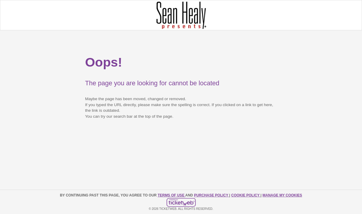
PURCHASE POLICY (211, 195)
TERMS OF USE (171, 195)
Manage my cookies (282, 195)
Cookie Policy (245, 195)
